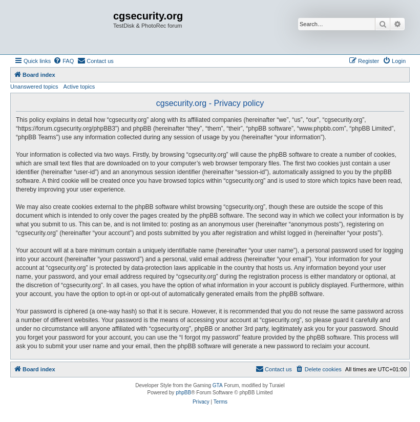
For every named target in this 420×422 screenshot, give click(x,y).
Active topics (79, 86)
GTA (218, 385)
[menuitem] (63, 61)
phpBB (183, 392)
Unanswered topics (34, 86)
